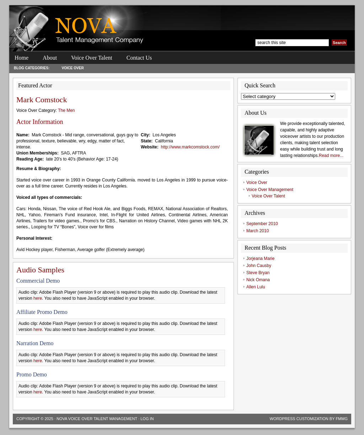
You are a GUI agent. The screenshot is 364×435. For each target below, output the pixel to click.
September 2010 (262, 223)
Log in (147, 419)
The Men (66, 110)
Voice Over (72, 68)
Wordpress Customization (299, 419)
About (50, 58)
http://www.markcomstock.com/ (190, 147)
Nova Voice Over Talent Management (97, 419)
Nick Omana (258, 279)
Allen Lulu (255, 286)
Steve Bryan (257, 272)
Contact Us (139, 58)
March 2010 (257, 230)
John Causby (258, 265)
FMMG (342, 419)
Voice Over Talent (91, 58)
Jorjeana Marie (260, 258)
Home (21, 58)
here (37, 298)
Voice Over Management (269, 189)
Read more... (331, 155)
